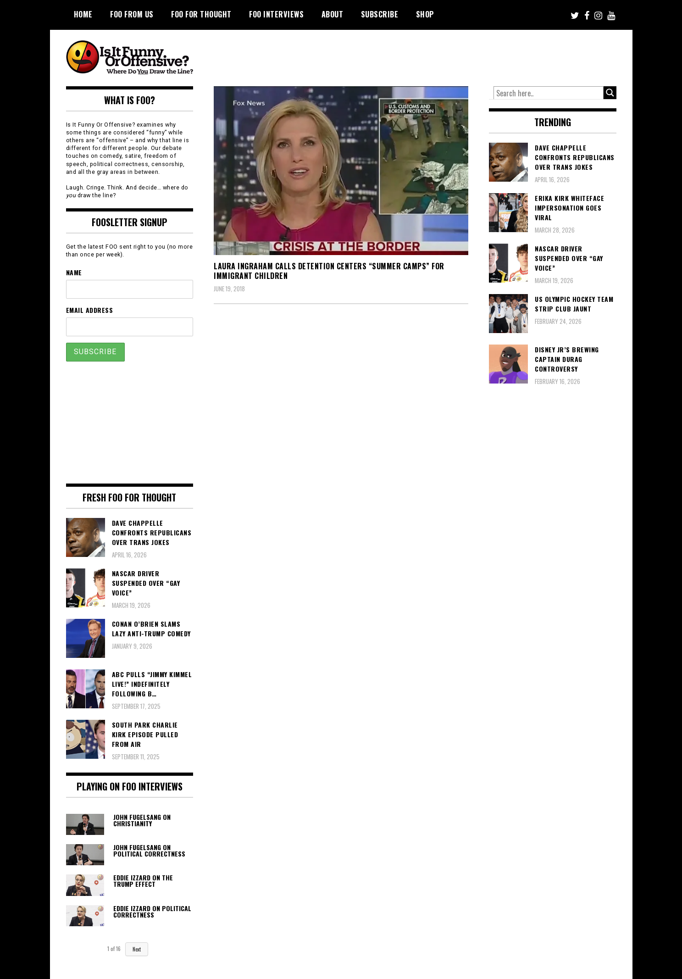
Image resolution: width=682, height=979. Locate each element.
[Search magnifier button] (610, 92)
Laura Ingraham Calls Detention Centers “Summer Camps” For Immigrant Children (329, 271)
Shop (425, 14)
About (333, 14)
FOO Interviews (276, 14)
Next (137, 949)
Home (83, 14)
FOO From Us (132, 14)
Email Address (89, 310)
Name (74, 272)
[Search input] (548, 93)
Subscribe (380, 14)
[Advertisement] (445, 55)
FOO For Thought (201, 14)
